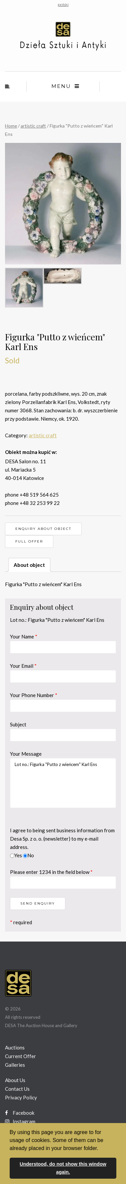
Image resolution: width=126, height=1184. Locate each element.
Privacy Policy (21, 1097)
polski (63, 4)
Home (11, 126)
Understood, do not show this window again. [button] (63, 1168)
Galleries (15, 1065)
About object (29, 565)
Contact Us (17, 1089)
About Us (15, 1080)
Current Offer (20, 1056)
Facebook (19, 1113)
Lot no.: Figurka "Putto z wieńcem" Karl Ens (63, 783)
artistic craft (33, 126)
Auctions (15, 1047)
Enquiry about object (43, 529)
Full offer (29, 541)
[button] (101, 1149)
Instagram (20, 1121)
